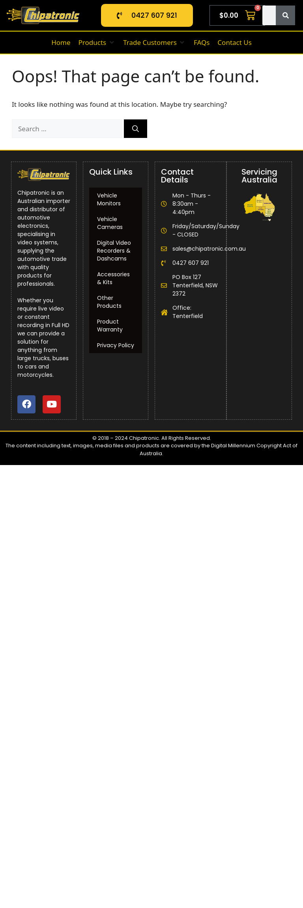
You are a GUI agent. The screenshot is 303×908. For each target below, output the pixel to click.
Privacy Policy (115, 345)
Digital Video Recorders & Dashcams (114, 250)
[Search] (286, 15)
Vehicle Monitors (109, 199)
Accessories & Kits (113, 278)
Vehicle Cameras (110, 223)
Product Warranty (110, 325)
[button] (97, 42)
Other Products (109, 302)
